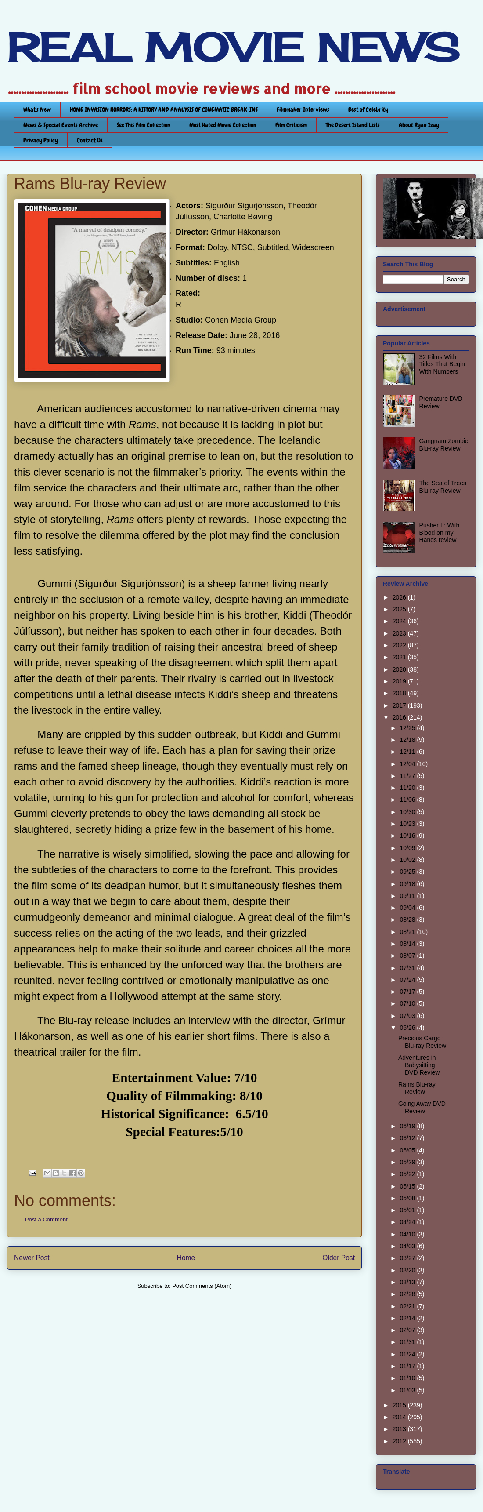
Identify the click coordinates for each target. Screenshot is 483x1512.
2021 (400, 657)
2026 (400, 597)
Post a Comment (46, 1219)
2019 (400, 681)
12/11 (408, 751)
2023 (400, 633)
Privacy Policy (40, 140)
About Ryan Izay (419, 125)
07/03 (408, 1015)
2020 (400, 669)
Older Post (338, 1257)
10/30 (408, 811)
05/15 (408, 1186)
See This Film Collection (143, 125)
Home (186, 1257)
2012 (400, 1441)
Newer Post (32, 1257)
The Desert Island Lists (353, 125)
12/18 (408, 739)
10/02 (408, 859)
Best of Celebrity (368, 109)
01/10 (408, 1377)
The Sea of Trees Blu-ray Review (442, 487)
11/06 (408, 799)
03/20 (408, 1270)
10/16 (408, 835)
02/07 (408, 1330)
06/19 (408, 1126)
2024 (400, 621)
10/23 (408, 823)
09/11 (408, 895)
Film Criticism (291, 125)
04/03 (408, 1246)
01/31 (408, 1341)
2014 (400, 1417)
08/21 (408, 931)
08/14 (408, 943)
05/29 (408, 1162)
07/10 (408, 1003)
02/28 (408, 1294)
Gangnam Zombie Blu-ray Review (444, 444)
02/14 (408, 1318)
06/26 (408, 1027)
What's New (37, 109)
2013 (400, 1428)
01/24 (408, 1354)
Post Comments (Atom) (201, 1286)
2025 (400, 609)
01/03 (408, 1390)
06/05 (408, 1150)
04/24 (408, 1221)
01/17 (408, 1366)
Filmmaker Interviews (303, 109)
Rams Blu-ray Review (417, 1088)
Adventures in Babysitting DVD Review (419, 1065)
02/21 (408, 1306)
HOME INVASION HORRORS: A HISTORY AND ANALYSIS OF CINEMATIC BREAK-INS (164, 109)
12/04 (408, 763)
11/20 (408, 787)
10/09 (408, 847)
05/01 (408, 1210)
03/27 (408, 1257)
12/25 (408, 727)
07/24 (408, 979)
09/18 (408, 883)
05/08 (408, 1198)
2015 (400, 1405)
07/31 (408, 967)
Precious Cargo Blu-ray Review (422, 1042)
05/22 (408, 1174)
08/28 (408, 919)
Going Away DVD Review (422, 1107)
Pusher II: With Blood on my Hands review (439, 533)
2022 (400, 645)
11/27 (408, 775)
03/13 (408, 1282)
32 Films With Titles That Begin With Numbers (442, 364)
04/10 (408, 1234)
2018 (400, 693)
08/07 (408, 955)
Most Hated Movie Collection (222, 125)
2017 (400, 705)
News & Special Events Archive (60, 125)
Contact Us (90, 140)
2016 (400, 717)
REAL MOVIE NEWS (233, 47)
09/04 (408, 907)
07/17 (408, 991)
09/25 (408, 871)
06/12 (408, 1137)
